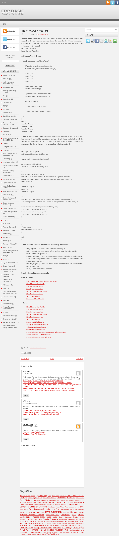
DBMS (22, 504)
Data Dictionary (8, 116)
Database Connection (61, 500)
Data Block (6, 113)
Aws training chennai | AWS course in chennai (39, 410)
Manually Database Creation (32, 515)
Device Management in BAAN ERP (42, 504)
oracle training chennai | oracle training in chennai (41, 414)
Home (4, 2)
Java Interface (7, 176)
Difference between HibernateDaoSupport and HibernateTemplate (46, 332)
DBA (4, 106)
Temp (4, 288)
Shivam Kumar (28, 425)
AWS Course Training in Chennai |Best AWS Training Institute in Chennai (49, 390)
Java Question (7, 179)
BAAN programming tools (29, 498)
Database (37, 500)
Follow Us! (11, 39)
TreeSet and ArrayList (34, 30)
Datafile (5, 131)
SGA (4, 256)
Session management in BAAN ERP (10, 270)
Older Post (79, 359)
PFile (4, 220)
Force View (59, 507)
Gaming (26, 509)
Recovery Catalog (9, 244)
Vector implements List (33, 296)
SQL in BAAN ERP (9, 263)
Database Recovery (9, 128)
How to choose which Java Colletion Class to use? (41, 281)
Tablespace (6, 285)
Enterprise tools (8, 147)
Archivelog (6, 79)
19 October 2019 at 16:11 (30, 403)
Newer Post (25, 359)
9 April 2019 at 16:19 (28, 373)
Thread (35, 530)
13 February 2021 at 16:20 (30, 427)
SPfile (5, 259)
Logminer (81, 512)
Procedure (6, 234)
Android (32, 496)
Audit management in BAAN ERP (10, 83)
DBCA (5, 109)
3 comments (42, 34)
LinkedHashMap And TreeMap (35, 284)
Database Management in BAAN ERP (10, 124)
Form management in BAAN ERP (10, 154)
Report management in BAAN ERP (39, 523)
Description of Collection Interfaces (37, 324)
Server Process (8, 266)
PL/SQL (5, 224)
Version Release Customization (8, 308)
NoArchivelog (7, 194)
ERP (4, 143)
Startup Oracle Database (7, 280)
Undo (4, 300)
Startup (31, 527)
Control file (6, 102)
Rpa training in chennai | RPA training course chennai (42, 412)
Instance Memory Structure (8, 171)
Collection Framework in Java (35, 329)
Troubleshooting (8, 297)
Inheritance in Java (9, 162)
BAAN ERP (6, 87)
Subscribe (11, 31)
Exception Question (38, 507)
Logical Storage (8, 183)
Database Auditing (9, 119)
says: (28, 371)
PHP (73, 519)
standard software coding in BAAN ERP (10, 326)
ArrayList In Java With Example (34, 432)
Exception (6, 150)
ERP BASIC (12, 11)
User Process (7, 304)
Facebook (51, 507)
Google (40, 509)
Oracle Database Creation (8, 204)
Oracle (74, 515)
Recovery (6, 240)
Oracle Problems (8, 217)
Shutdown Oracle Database (8, 275)
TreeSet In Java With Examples (34, 434)
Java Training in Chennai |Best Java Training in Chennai (43, 381)
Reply (26, 395)
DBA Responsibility (72, 502)
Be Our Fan (11, 47)
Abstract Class (7, 75)
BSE (4, 96)
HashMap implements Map (34, 289)
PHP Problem (80, 519)
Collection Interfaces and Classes (36, 327)
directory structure (9, 319)
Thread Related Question (51, 530)
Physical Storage (8, 227)
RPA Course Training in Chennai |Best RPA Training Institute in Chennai (49, 388)
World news (54, 534)
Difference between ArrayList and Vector (38, 337)
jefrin (24, 371)
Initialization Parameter (10, 165)
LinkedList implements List (34, 294)
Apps (37, 496)
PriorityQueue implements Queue (36, 291)
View (4, 312)
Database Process (35, 502)
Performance (63, 519)
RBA (57, 521)
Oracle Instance (8, 208)
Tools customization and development (9, 292)
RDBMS (5, 237)
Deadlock (6, 135)
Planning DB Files (9, 230)
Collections (6, 99)
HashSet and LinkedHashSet (35, 299)
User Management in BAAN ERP (69, 532)
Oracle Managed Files (10, 212)
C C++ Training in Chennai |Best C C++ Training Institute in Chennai (47, 383)
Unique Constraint (52, 532)
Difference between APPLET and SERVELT (39, 335)
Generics (6, 159)
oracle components (9, 322)
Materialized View (9, 191)
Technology (67, 527)
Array (49, 496)
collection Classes (9, 316)
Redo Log (6, 247)
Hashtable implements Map (34, 286)
